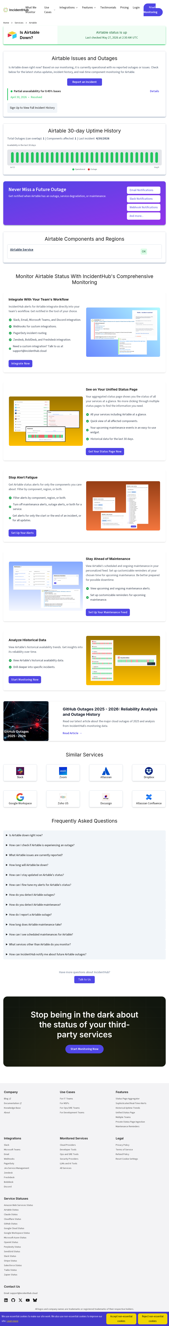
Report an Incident (84, 82)
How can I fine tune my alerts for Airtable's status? (40, 885)
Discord (8, 1186)
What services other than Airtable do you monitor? (40, 944)
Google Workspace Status (17, 1233)
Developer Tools (68, 1149)
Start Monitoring (150, 9)
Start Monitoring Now (24, 680)
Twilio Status (10, 1270)
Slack (6, 1145)
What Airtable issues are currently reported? (36, 855)
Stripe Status (10, 1260)
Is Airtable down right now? (26, 835)
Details (154, 91)
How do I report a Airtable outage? (30, 915)
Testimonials (108, 7)
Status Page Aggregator (128, 1098)
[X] (20, 1300)
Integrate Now (20, 363)
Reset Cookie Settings (127, 1159)
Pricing (124, 7)
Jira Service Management (16, 1168)
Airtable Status (11, 1210)
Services (19, 22)
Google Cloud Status (14, 1228)
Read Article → (72, 733)
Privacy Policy (122, 1145)
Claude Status (11, 1214)
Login (136, 7)
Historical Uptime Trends (128, 1108)
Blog (7, 1098)
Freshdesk (9, 1177)
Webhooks (9, 1159)
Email (6, 1154)
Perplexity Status (12, 1247)
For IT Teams (66, 1098)
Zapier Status (10, 1274)
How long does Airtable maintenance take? (35, 925)
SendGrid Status (12, 1251)
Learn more (12, 1321)
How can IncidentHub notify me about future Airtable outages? (47, 954)
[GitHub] (13, 1300)
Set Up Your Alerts (22, 533)
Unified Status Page (125, 1112)
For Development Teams (72, 1112)
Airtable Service (21, 249)
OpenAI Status (11, 1242)
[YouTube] (28, 1300)
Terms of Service (124, 1149)
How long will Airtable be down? (28, 865)
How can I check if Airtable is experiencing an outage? (41, 845)
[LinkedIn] (6, 1300)
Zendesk (8, 1172)
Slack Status (10, 1256)
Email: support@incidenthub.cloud (20, 1293)
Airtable (33, 22)
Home (6, 22)
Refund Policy (122, 1154)
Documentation (13, 1103)
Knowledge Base (12, 1108)
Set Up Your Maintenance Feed (107, 612)
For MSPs (64, 1103)
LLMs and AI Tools (68, 1163)
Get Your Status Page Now (104, 451)
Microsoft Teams (12, 1149)
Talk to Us (84, 979)
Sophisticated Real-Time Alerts (131, 1103)
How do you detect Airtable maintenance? (35, 905)
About (7, 1112)
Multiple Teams (123, 1117)
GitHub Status (10, 1223)
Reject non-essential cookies (152, 1319)
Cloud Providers (68, 1145)
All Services (65, 1168)
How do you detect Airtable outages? (32, 895)
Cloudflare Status (12, 1219)
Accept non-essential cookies (121, 1319)
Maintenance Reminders (127, 1126)
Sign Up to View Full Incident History (32, 108)
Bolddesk (8, 1182)
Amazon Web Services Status (18, 1205)
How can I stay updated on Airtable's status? (36, 875)
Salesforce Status (13, 1265)
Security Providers (69, 1159)
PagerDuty (9, 1163)
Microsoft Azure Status (15, 1237)
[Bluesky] (35, 1300)
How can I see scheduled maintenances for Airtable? (41, 934)
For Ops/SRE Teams (70, 1108)
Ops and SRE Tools (69, 1154)
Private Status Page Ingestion (130, 1122)
